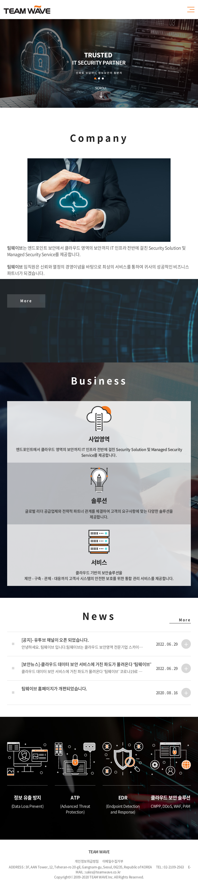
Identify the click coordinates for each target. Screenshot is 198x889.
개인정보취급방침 (87, 861)
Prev (63, 66)
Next (135, 66)
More (26, 300)
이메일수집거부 (112, 861)
